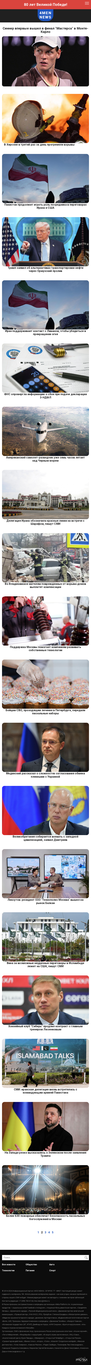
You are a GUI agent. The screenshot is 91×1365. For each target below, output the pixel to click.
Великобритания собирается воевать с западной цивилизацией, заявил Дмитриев (45, 838)
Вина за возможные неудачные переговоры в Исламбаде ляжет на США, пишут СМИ (45, 965)
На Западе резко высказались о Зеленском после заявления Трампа (45, 1154)
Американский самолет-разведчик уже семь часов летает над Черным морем (45, 459)
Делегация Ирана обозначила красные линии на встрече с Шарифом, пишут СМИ (45, 522)
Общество (31, 1264)
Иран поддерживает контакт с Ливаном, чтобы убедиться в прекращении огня (45, 332)
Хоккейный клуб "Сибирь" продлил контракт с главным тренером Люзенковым (45, 1028)
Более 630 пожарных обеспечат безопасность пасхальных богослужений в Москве (45, 1217)
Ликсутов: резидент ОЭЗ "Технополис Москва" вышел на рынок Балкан (45, 901)
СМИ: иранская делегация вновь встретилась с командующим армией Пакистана (45, 1091)
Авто (52, 1264)
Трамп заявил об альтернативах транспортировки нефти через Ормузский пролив (45, 269)
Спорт (52, 1270)
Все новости (8, 1264)
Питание (30, 1270)
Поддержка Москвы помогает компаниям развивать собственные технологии (45, 649)
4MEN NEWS (45, 15)
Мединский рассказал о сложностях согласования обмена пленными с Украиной (45, 775)
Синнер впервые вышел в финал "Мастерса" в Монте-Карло (45, 30)
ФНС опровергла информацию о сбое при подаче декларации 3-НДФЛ (45, 396)
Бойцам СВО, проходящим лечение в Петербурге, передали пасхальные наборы (45, 712)
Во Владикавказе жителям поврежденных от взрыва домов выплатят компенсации (45, 585)
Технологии (8, 1270)
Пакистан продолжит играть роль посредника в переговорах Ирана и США (45, 206)
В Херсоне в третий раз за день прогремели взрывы (39, 144)
